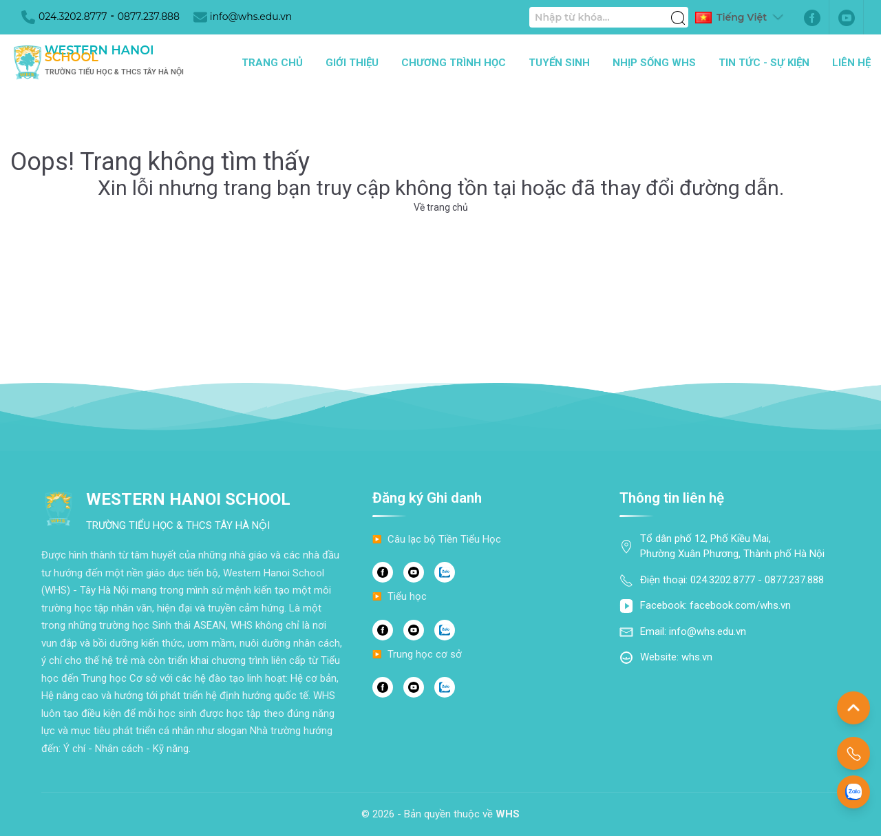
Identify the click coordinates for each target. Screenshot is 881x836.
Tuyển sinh (559, 62)
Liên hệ (851, 62)
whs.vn (696, 657)
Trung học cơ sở (425, 654)
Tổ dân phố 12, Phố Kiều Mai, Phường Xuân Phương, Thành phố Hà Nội (732, 546)
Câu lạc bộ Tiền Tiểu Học (444, 539)
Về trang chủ (441, 207)
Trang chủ (272, 62)
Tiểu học (407, 596)
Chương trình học (453, 62)
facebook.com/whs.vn (740, 605)
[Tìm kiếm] (678, 10)
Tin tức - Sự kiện (764, 62)
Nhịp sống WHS (654, 62)
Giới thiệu (352, 62)
